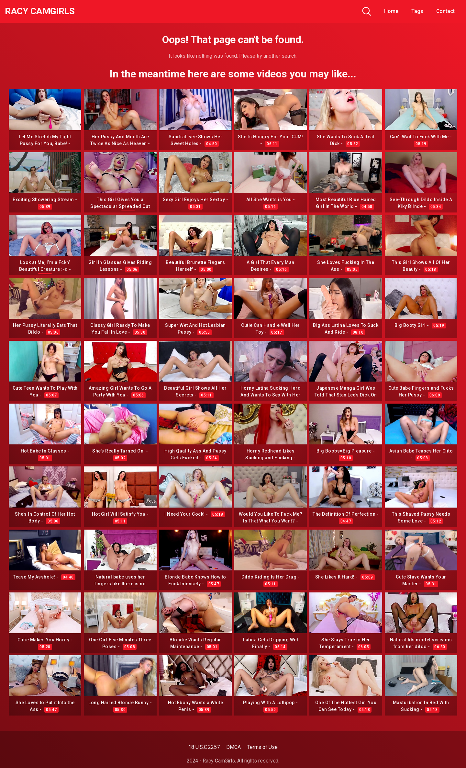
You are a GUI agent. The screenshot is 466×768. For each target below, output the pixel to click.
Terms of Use (262, 747)
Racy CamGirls (40, 11)
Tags (417, 11)
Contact (445, 11)
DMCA (233, 747)
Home (391, 11)
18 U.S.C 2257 (204, 747)
